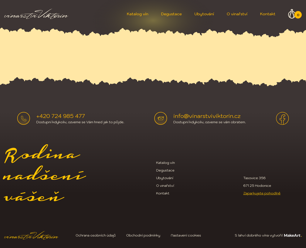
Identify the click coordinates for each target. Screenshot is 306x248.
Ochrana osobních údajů (96, 235)
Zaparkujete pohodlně (261, 193)
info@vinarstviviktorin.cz (207, 116)
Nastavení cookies (186, 235)
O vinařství (237, 13)
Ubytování (204, 13)
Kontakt (267, 13)
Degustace (171, 13)
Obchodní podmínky (143, 235)
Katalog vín (137, 13)
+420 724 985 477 (60, 116)
